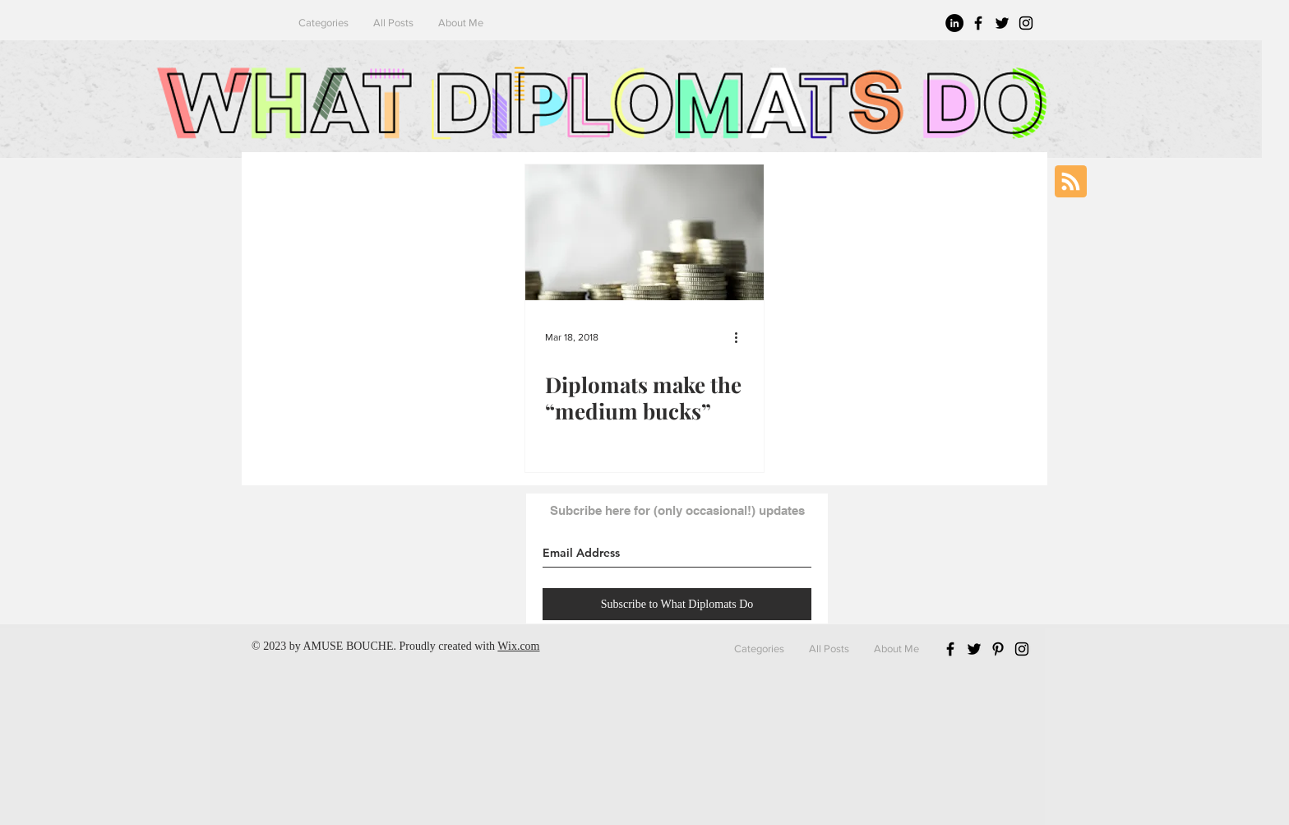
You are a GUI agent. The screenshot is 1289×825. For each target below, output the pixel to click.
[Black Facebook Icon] (978, 23)
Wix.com (518, 646)
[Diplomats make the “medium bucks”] (644, 232)
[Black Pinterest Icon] (998, 649)
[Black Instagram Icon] (1026, 23)
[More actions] (741, 337)
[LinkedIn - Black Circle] (954, 23)
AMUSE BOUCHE (348, 646)
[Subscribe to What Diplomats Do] (677, 604)
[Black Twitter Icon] (1002, 23)
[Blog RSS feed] (1071, 182)
